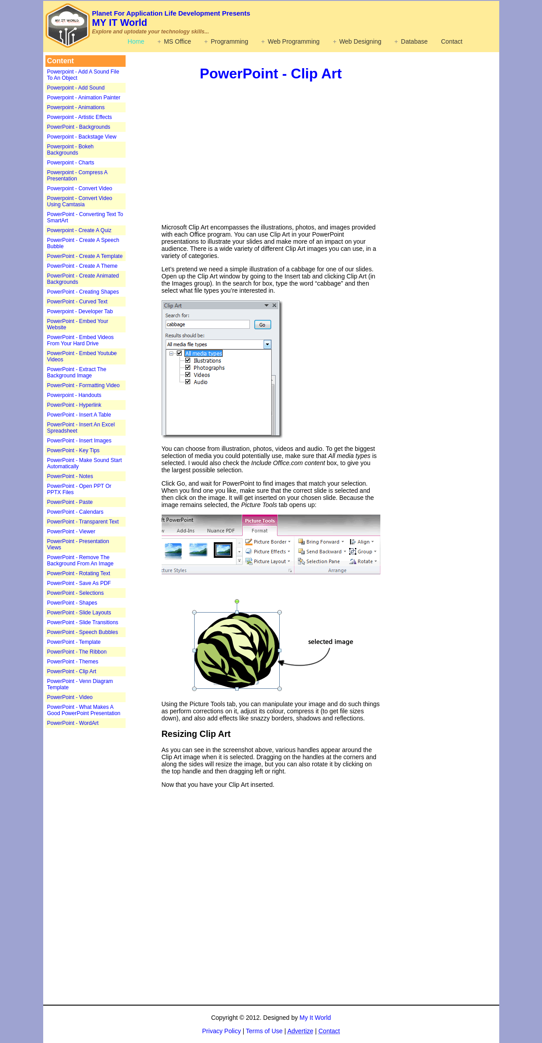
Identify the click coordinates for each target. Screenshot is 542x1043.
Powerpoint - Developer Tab (80, 311)
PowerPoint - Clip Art (72, 671)
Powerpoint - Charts (70, 163)
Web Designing (360, 41)
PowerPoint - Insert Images (79, 441)
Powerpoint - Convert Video (80, 188)
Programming (229, 41)
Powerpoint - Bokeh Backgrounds (70, 149)
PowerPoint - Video (70, 697)
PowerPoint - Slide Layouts (79, 612)
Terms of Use (264, 1031)
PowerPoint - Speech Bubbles (82, 632)
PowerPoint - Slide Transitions (82, 622)
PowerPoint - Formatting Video (83, 385)
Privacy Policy (221, 1031)
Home (136, 41)
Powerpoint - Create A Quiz (79, 230)
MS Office (177, 41)
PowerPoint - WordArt (73, 723)
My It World (315, 1017)
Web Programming (293, 41)
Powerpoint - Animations (76, 107)
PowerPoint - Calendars (75, 512)
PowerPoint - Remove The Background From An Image (80, 560)
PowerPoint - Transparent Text (83, 522)
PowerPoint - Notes (70, 476)
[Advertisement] (101, 868)
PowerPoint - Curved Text (77, 302)
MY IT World (171, 18)
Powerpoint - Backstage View (82, 137)
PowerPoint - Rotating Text (78, 573)
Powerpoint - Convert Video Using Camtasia (80, 201)
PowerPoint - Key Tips (73, 450)
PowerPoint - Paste (70, 502)
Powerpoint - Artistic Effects (79, 117)
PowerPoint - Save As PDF (79, 583)
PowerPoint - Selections (75, 593)
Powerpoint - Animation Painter (84, 97)
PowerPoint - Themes (72, 662)
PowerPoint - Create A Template (85, 256)
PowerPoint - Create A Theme (82, 266)
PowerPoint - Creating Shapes (83, 292)
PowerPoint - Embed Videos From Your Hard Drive (80, 340)
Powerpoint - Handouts (74, 395)
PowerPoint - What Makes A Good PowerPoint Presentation (84, 710)
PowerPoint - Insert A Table (79, 415)
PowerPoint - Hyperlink (74, 405)
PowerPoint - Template (74, 642)
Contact (451, 41)
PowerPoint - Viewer (71, 531)
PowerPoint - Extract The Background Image (76, 372)
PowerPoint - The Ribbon (77, 652)
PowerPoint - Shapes (72, 603)
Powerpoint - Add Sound (76, 88)
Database (414, 41)
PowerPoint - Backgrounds (78, 127)
